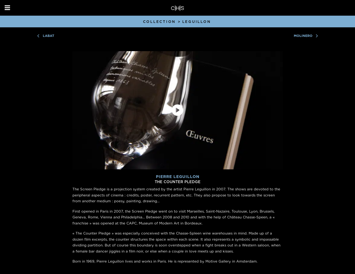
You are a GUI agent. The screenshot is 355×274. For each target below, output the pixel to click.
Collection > (162, 22)
